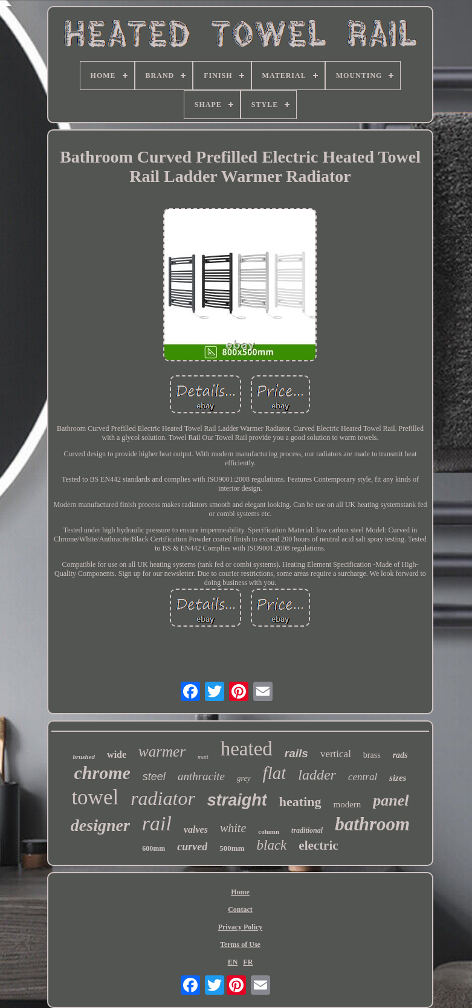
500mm (231, 848)
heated (247, 749)
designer (100, 825)
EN (233, 962)
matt (203, 757)
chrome (102, 773)
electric (318, 845)
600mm (153, 848)
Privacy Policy (240, 927)
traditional (307, 830)
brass (372, 755)
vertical (335, 754)
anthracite (201, 776)
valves (196, 829)
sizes (397, 778)
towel (94, 797)
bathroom (372, 824)
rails (296, 753)
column (268, 831)
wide (116, 754)
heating (300, 801)
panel (391, 800)
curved (192, 847)
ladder (317, 775)
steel (154, 777)
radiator (163, 798)
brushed (84, 756)
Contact (240, 909)
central (362, 777)
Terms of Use (240, 944)
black (272, 845)
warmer (162, 751)
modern (347, 804)
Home (240, 892)
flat (274, 773)
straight (237, 800)
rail (157, 823)
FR (248, 962)
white (233, 828)
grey (244, 778)
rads (400, 755)
